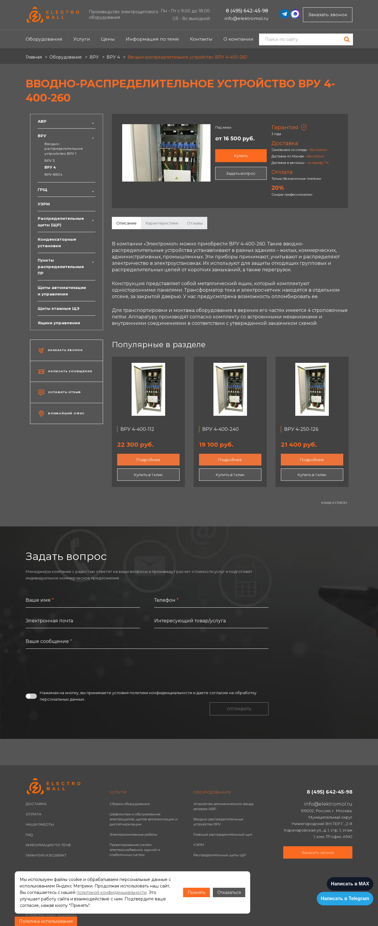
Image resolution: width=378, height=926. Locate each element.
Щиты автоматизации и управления (62, 290)
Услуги (81, 39)
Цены (108, 39)
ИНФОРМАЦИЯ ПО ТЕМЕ (48, 845)
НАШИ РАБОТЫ (40, 824)
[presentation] (70, 669)
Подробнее (148, 459)
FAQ (29, 834)
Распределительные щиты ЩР (219, 855)
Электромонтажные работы (133, 834)
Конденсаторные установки (57, 242)
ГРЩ (66, 189)
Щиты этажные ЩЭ (58, 308)
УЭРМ (44, 204)
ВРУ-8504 (53, 174)
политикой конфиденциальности (112, 892)
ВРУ (66, 136)
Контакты (201, 39)
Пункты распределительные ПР (66, 266)
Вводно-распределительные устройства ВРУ (218, 821)
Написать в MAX (350, 883)
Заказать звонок (327, 14)
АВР (66, 121)
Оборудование (44, 39)
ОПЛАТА (34, 814)
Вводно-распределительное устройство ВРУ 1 (63, 149)
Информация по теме (152, 39)
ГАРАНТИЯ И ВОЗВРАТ (46, 855)
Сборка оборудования (130, 804)
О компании (238, 39)
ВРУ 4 (50, 167)
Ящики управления (59, 322)
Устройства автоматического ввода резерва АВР (223, 806)
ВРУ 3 (49, 160)
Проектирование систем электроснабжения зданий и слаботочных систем (135, 849)
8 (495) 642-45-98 (247, 11)
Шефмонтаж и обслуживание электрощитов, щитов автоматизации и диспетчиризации (144, 819)
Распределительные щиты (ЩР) (66, 221)
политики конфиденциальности (161, 692)
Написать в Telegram (345, 898)
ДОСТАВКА (36, 804)
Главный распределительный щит (222, 834)
